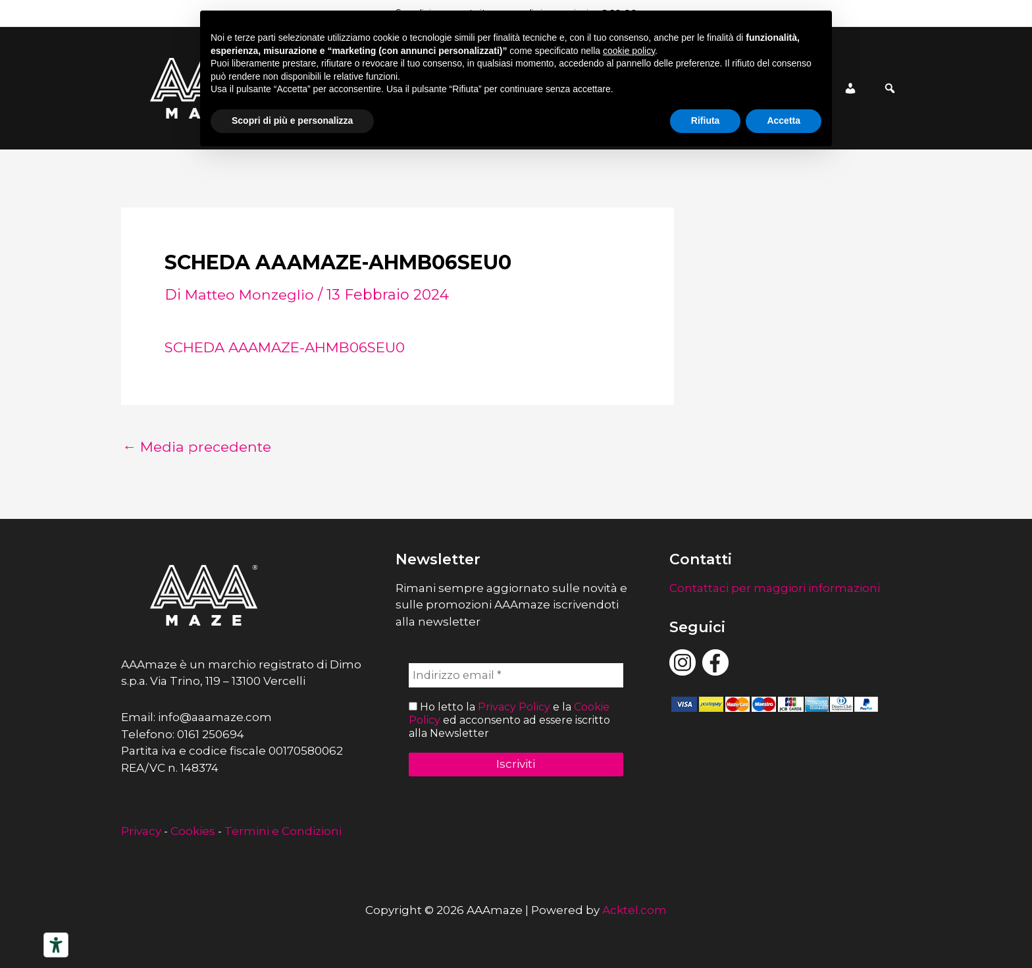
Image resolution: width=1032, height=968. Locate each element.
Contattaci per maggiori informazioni (774, 588)
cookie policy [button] (629, 50)
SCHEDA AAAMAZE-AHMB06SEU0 (292, 347)
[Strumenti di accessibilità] (55, 944)
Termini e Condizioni (283, 831)
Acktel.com (634, 910)
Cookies (192, 831)
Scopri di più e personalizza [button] (292, 120)
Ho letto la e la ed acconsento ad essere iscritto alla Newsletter (509, 720)
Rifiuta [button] (705, 120)
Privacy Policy (514, 707)
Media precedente (199, 447)
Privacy (141, 831)
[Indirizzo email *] (516, 675)
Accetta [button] (783, 120)
